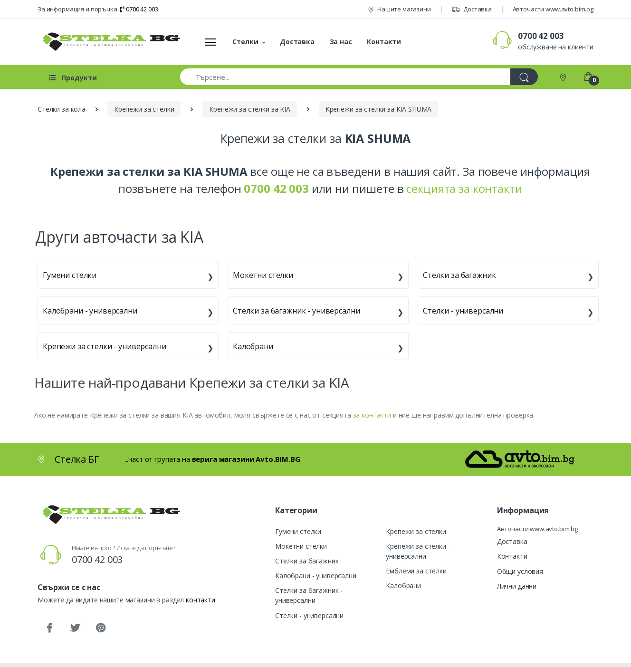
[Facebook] (49, 628)
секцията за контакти (464, 188)
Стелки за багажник (459, 275)
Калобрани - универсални (90, 310)
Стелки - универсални (463, 310)
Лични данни (516, 586)
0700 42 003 (139, 9)
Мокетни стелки (263, 275)
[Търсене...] (345, 76)
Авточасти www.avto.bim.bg (553, 9)
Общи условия (520, 571)
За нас (341, 41)
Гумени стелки (69, 275)
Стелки (245, 41)
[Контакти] (564, 76)
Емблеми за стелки (416, 570)
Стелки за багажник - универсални (296, 310)
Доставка (471, 9)
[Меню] (210, 42)
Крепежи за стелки (416, 531)
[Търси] (524, 76)
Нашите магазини (399, 9)
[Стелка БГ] (109, 41)
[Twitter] (75, 628)
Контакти (384, 41)
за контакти (372, 414)
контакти (200, 599)
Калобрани (253, 346)
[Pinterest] (101, 628)
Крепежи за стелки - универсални (104, 346)
